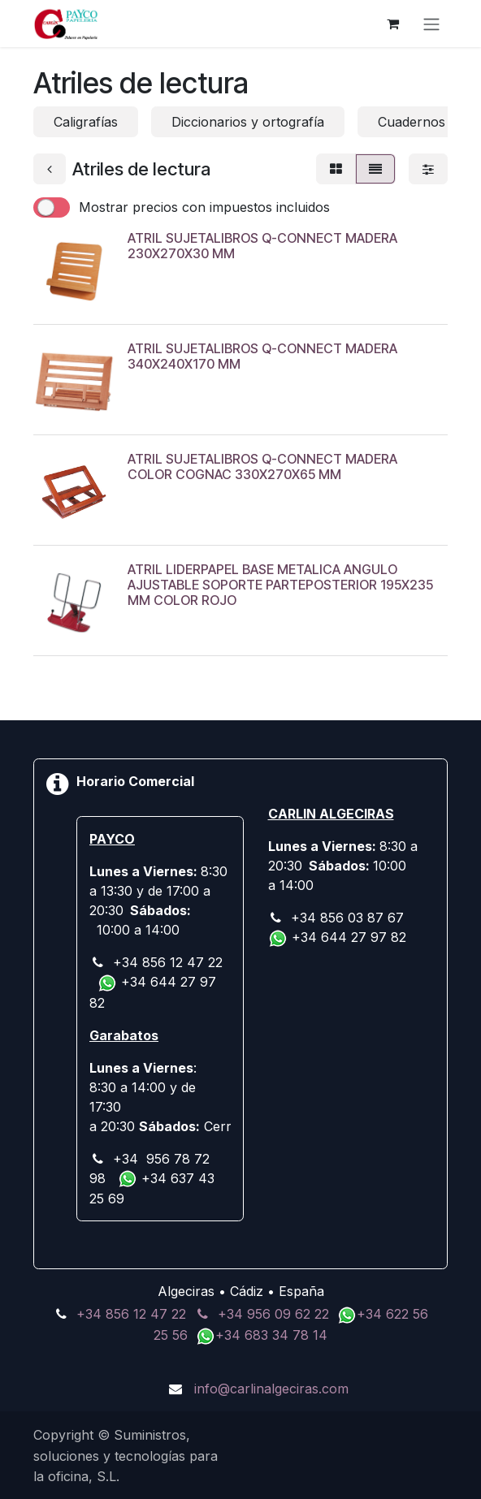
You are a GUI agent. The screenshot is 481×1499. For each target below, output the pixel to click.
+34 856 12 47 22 (131, 1314)
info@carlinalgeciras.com (271, 1388)
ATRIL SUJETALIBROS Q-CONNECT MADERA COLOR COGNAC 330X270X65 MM (262, 466)
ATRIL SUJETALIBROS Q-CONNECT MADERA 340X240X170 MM (262, 356)
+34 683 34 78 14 (271, 1335)
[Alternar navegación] (431, 23)
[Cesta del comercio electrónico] (392, 23)
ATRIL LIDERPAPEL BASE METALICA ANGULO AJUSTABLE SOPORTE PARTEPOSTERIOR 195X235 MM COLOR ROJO (280, 584)
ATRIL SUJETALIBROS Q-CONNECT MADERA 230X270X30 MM (262, 245)
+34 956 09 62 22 (273, 1314)
